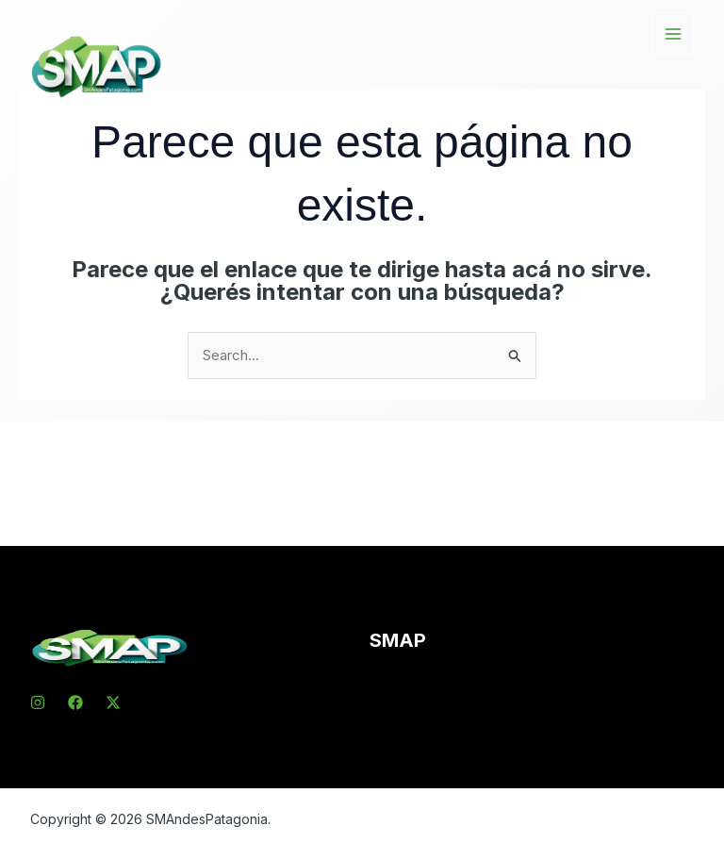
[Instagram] (37, 702)
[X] (113, 702)
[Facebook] (75, 702)
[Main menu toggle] (673, 33)
